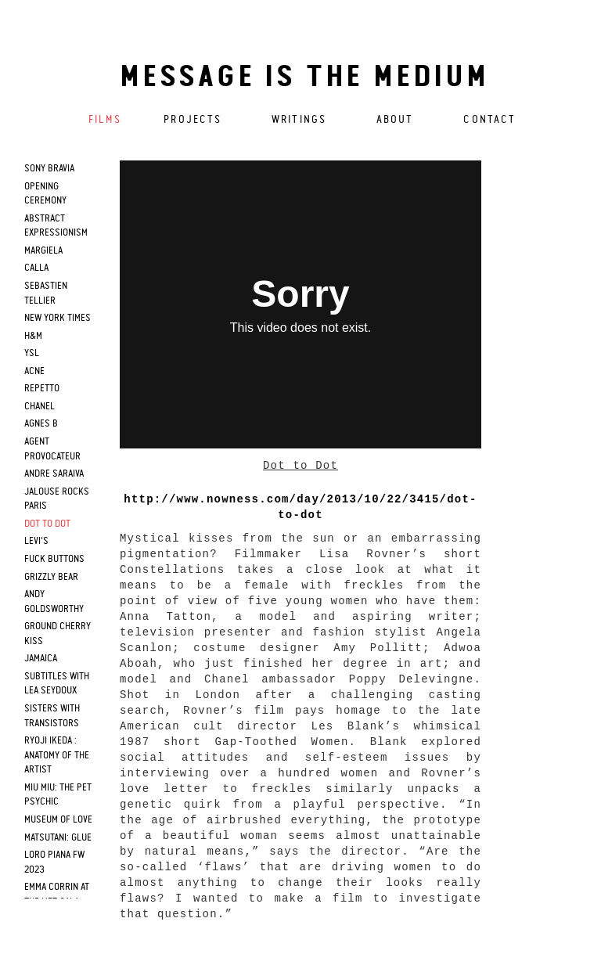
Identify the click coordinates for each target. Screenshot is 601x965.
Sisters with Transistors (52, 716)
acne (34, 371)
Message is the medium (304, 78)
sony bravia (49, 169)
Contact (489, 119)
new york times (57, 318)
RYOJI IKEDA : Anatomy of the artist (56, 755)
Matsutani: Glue (58, 838)
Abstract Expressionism (56, 226)
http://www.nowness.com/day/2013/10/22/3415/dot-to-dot (300, 507)
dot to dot (47, 524)
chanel (39, 406)
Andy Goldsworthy (54, 601)
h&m (33, 336)
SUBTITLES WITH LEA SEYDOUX (56, 684)
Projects (192, 119)
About (395, 119)
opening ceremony (45, 194)
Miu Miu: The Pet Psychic (58, 795)
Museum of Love (58, 820)
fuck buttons (54, 559)
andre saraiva (54, 474)
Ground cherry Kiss (57, 633)
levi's (36, 541)
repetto (41, 388)
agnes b (41, 424)
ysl (31, 353)
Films (105, 119)
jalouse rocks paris (56, 499)
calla (36, 268)
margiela (43, 251)
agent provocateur (52, 449)
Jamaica (40, 659)
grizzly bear (51, 577)
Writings (299, 119)
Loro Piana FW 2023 (54, 862)
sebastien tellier (45, 293)
